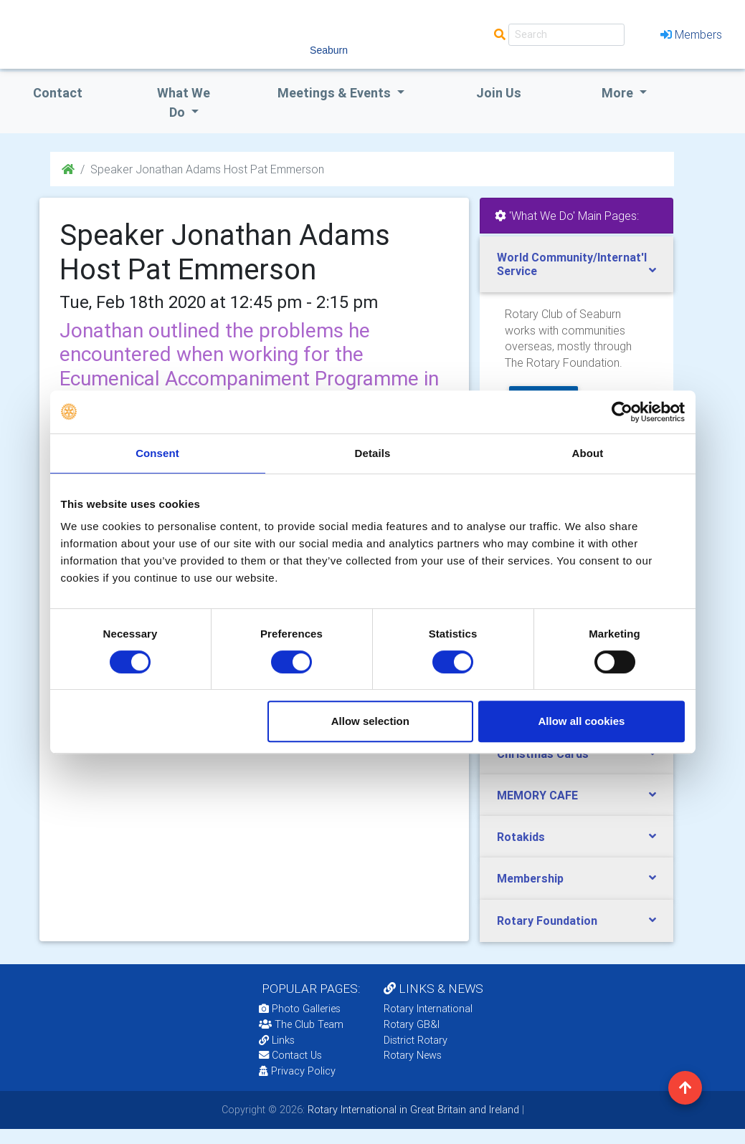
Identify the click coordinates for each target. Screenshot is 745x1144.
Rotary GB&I (412, 1024)
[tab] (576, 264)
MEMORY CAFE (537, 795)
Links (277, 1040)
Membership (530, 878)
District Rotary (415, 1040)
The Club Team (301, 1024)
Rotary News (413, 1055)
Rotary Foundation (547, 920)
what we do (183, 102)
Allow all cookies (581, 721)
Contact (57, 93)
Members (691, 34)
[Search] (566, 35)
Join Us (498, 93)
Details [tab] (373, 453)
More (619, 93)
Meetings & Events (335, 93)
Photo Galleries (300, 1008)
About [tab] (588, 453)
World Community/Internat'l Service (572, 264)
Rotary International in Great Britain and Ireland (412, 1109)
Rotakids (521, 837)
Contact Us (290, 1055)
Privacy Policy (297, 1070)
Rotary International (428, 1008)
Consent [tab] (157, 453)
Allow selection (370, 721)
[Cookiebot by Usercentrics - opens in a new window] (622, 412)
